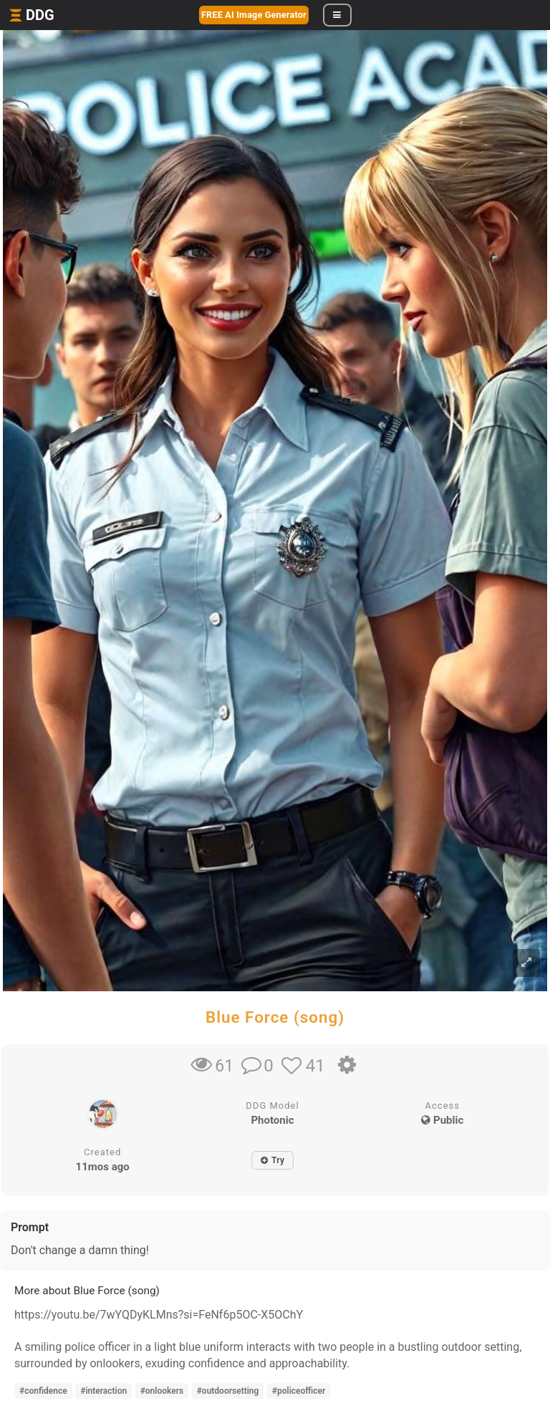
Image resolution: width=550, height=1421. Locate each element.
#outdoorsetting (228, 1391)
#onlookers (162, 1391)
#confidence (43, 1391)
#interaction (103, 1391)
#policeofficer (298, 1391)
